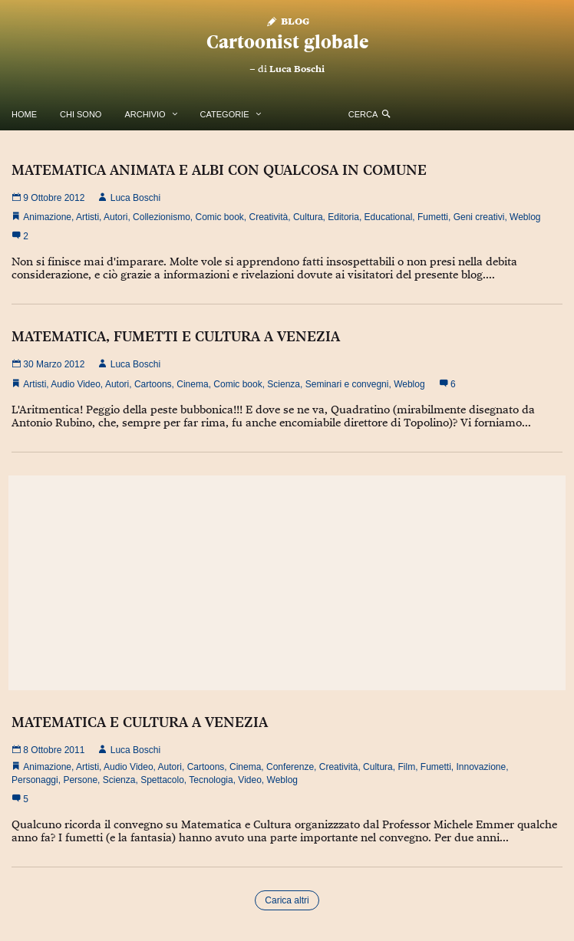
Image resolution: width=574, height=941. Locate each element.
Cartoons (153, 384)
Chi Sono (80, 114)
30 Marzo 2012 (48, 364)
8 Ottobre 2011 (48, 750)
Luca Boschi (297, 69)
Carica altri (286, 900)
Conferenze (290, 767)
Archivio (144, 114)
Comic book (219, 217)
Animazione (47, 217)
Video (249, 780)
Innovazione (481, 767)
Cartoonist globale (287, 42)
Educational (389, 217)
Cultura (308, 217)
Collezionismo (161, 217)
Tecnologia (211, 780)
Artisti (87, 217)
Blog (287, 20)
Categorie (224, 114)
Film (406, 767)
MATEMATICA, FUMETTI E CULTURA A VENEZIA (176, 336)
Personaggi (35, 780)
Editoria (343, 217)
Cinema (192, 384)
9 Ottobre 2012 (48, 197)
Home (24, 114)
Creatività (269, 217)
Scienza (283, 384)
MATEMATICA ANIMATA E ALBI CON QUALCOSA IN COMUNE (219, 169)
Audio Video (76, 384)
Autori (115, 217)
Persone (80, 780)
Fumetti (432, 217)
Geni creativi (479, 217)
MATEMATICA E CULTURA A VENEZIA (140, 721)
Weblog (525, 217)
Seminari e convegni (347, 384)
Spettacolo (162, 780)
